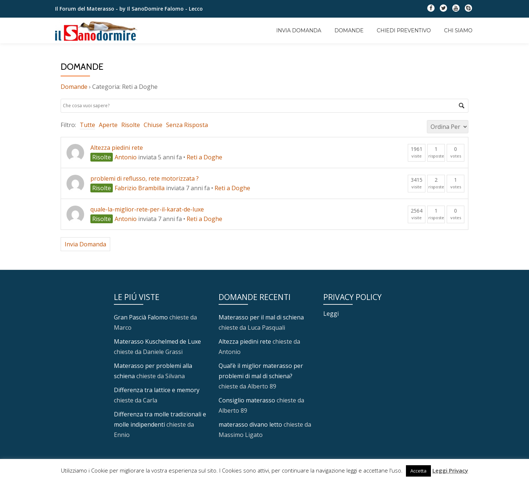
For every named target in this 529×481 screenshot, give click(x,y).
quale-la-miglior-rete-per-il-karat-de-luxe (147, 209)
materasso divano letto (250, 424)
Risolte (130, 125)
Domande (349, 30)
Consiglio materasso (247, 400)
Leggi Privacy (450, 470)
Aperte (108, 125)
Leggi (331, 314)
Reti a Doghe (204, 157)
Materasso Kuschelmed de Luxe (157, 341)
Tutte (87, 125)
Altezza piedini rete (116, 148)
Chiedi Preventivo (404, 30)
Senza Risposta (187, 125)
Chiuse (153, 125)
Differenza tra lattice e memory (156, 390)
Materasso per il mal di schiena (261, 317)
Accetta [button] (418, 470)
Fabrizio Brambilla (140, 188)
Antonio (126, 157)
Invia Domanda (298, 30)
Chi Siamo (458, 30)
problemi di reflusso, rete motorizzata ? (144, 178)
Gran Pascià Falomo (141, 317)
